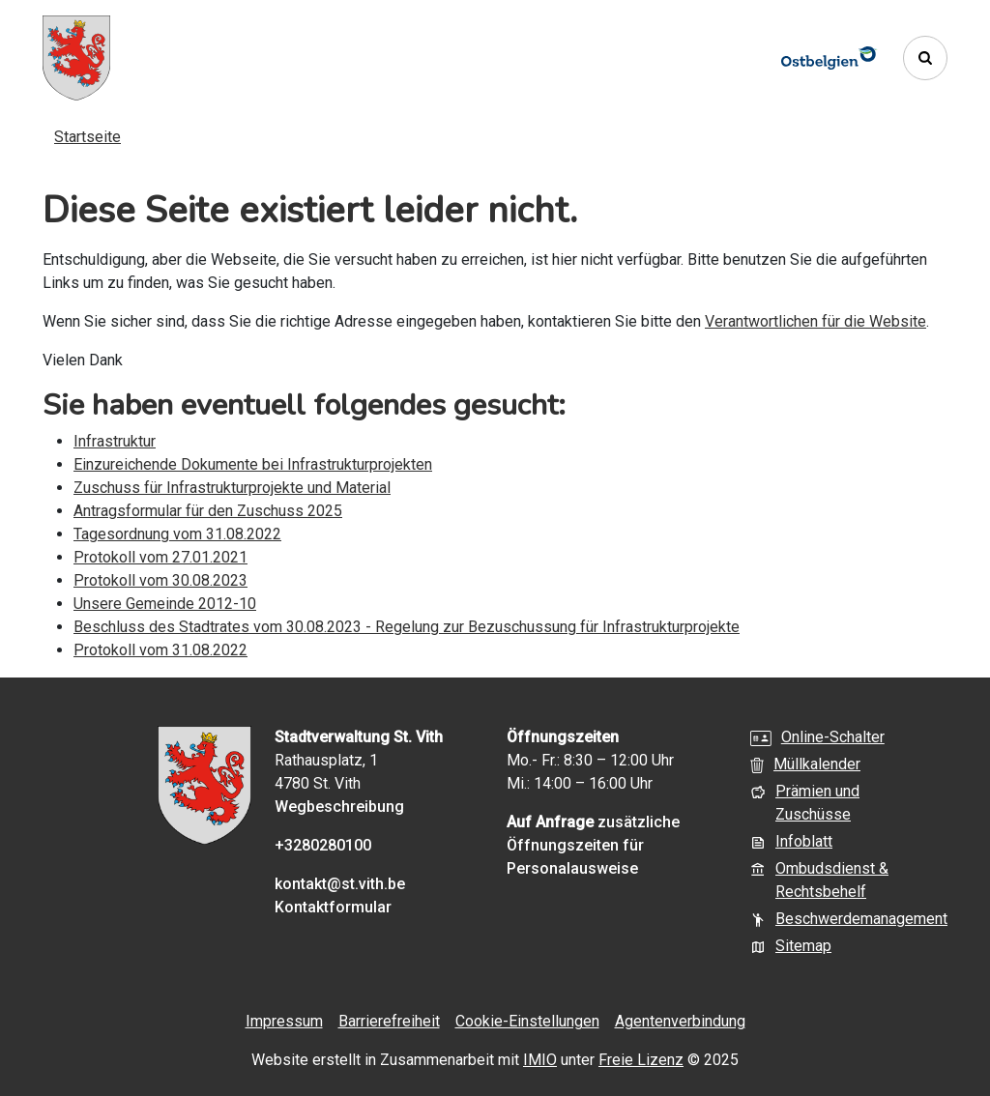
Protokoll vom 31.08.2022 (160, 650)
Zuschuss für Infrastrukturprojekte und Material (232, 487)
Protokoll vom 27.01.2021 (160, 557)
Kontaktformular (333, 907)
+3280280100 (323, 845)
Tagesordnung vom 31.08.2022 (177, 534)
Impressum (284, 1021)
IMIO (540, 1060)
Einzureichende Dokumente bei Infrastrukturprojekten (252, 464)
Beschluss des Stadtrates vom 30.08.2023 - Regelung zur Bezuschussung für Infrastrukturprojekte (406, 627)
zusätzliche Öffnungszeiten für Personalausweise (593, 845)
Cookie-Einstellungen (527, 1021)
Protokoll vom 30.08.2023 (160, 580)
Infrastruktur (114, 441)
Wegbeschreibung (339, 806)
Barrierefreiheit (389, 1021)
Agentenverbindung (680, 1021)
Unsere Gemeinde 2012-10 (164, 603)
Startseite (87, 137)
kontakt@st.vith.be (340, 884)
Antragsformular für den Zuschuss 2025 (207, 511)
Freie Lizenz (641, 1060)
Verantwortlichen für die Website (815, 321)
